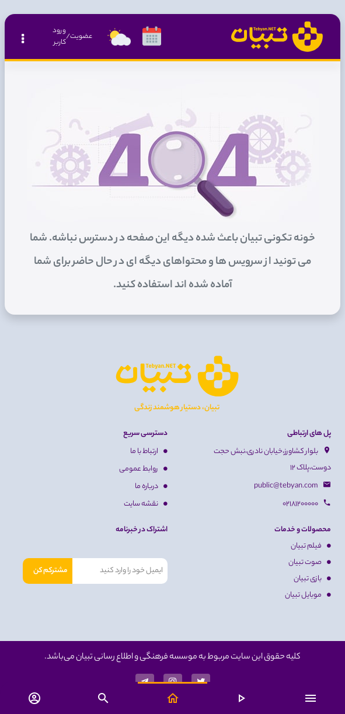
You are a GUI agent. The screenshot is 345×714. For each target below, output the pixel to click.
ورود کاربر (59, 36)
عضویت (81, 37)
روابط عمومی (143, 469)
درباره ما (151, 486)
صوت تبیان (309, 562)
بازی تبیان (312, 579)
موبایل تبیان (308, 595)
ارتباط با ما (149, 451)
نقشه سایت (146, 504)
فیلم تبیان (311, 546)
